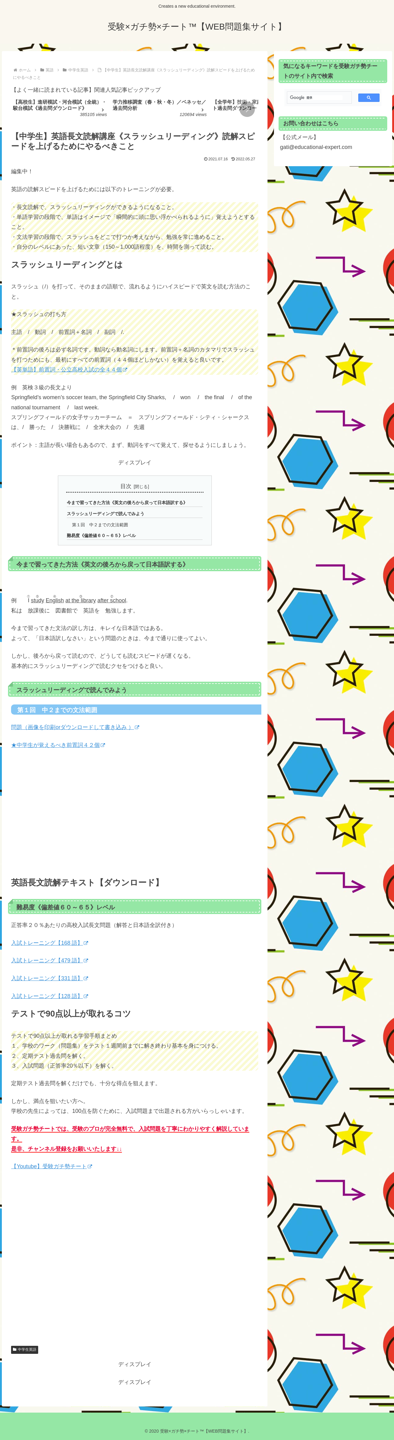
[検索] (316, 97)
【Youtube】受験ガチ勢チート (51, 1167)
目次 (125, 486)
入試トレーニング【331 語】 (49, 978)
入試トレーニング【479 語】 (49, 961)
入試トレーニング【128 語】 (49, 996)
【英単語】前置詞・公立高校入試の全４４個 (69, 370)
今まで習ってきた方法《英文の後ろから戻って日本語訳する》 (127, 502)
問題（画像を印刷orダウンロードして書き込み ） (75, 727)
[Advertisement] (134, 1262)
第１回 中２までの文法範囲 (100, 524)
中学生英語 (24, 1349)
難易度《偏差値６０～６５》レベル (101, 535)
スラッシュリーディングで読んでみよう (105, 513)
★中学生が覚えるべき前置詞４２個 (58, 745)
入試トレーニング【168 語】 (49, 943)
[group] (60, 110)
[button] (247, 109)
